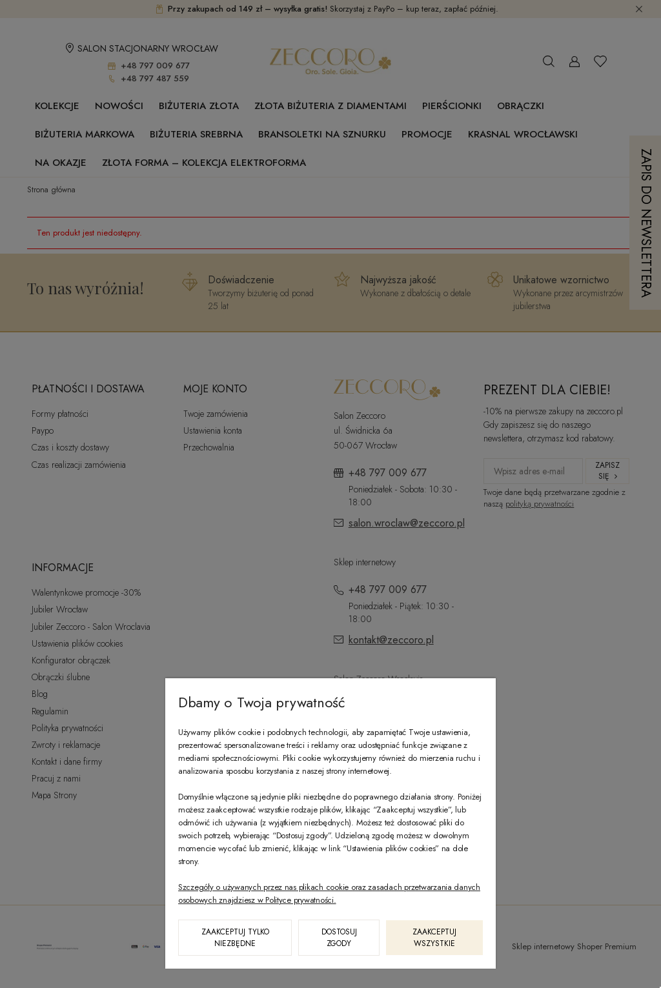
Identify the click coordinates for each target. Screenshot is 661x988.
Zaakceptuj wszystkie (434, 937)
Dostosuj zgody (339, 937)
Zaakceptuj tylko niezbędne (235, 937)
